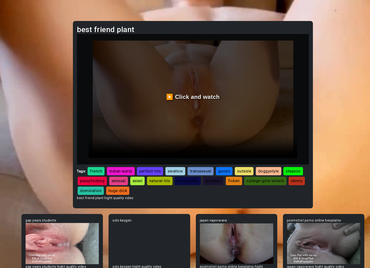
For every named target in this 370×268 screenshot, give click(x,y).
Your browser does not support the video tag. (102, 222)
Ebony (13, 50)
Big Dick (15, 211)
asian (226, 163)
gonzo (263, 153)
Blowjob (15, 247)
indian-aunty (159, 153)
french (135, 153)
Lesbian (15, 77)
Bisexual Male (20, 229)
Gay (11, 122)
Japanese (16, 95)
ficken (124, 172)
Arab (12, 149)
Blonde (14, 238)
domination (211, 172)
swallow (214, 153)
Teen (13, 32)
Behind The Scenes (24, 194)
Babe (13, 167)
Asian (13, 158)
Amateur (16, 140)
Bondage (16, 256)
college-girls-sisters (156, 172)
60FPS (14, 131)
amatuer (301, 163)
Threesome (18, 86)
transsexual (239, 153)
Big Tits (15, 220)
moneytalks (276, 163)
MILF (12, 41)
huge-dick (238, 172)
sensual (207, 163)
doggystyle (129, 163)
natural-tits (247, 163)
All (11, 113)
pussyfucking (180, 163)
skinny (187, 172)
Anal (12, 59)
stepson (154, 163)
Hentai (14, 104)
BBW (12, 185)
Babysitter (17, 176)
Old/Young (17, 68)
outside (283, 153)
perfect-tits (188, 153)
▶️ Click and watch (216, 88)
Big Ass (14, 203)
